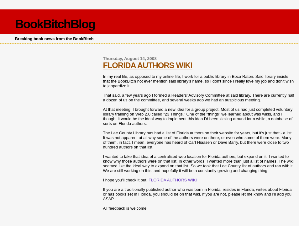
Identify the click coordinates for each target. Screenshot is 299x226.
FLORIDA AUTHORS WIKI (147, 65)
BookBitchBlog (55, 24)
